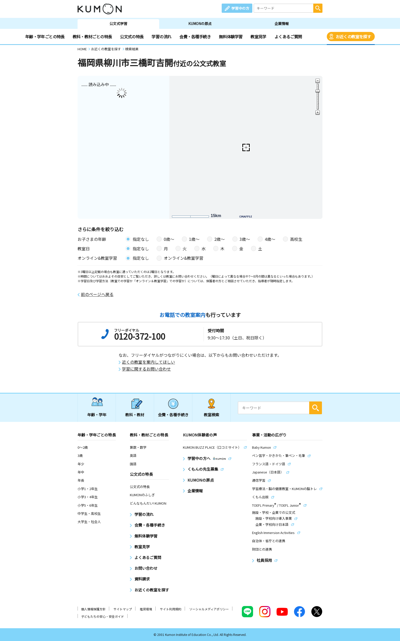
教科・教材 (134, 414)
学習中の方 (240, 8)
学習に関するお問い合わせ (146, 369)
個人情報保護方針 (93, 609)
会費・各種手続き (195, 36)
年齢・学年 (96, 414)
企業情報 (281, 23)
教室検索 (211, 414)
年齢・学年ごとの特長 (45, 36)
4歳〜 (270, 239)
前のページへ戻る (97, 294)
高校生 (296, 239)
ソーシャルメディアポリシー (209, 609)
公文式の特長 (131, 36)
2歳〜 (219, 239)
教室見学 (258, 36)
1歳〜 (194, 239)
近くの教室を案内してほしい (148, 362)
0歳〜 (169, 239)
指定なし (141, 239)
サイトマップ (123, 609)
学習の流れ (161, 36)
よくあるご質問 (288, 36)
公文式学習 (118, 23)
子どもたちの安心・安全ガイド (102, 616)
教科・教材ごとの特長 (92, 36)
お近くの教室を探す (353, 36)
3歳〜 (245, 239)
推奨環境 (146, 609)
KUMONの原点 (200, 23)
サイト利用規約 (170, 609)
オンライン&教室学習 (183, 258)
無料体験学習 (230, 36)
